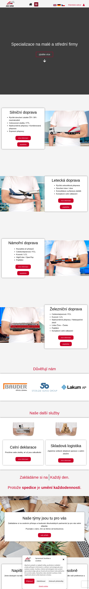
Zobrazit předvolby (56, 581)
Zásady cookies (43, 586)
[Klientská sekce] (84, 5)
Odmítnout (41, 581)
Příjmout (29, 581)
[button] (63, 559)
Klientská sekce (74, 5)
